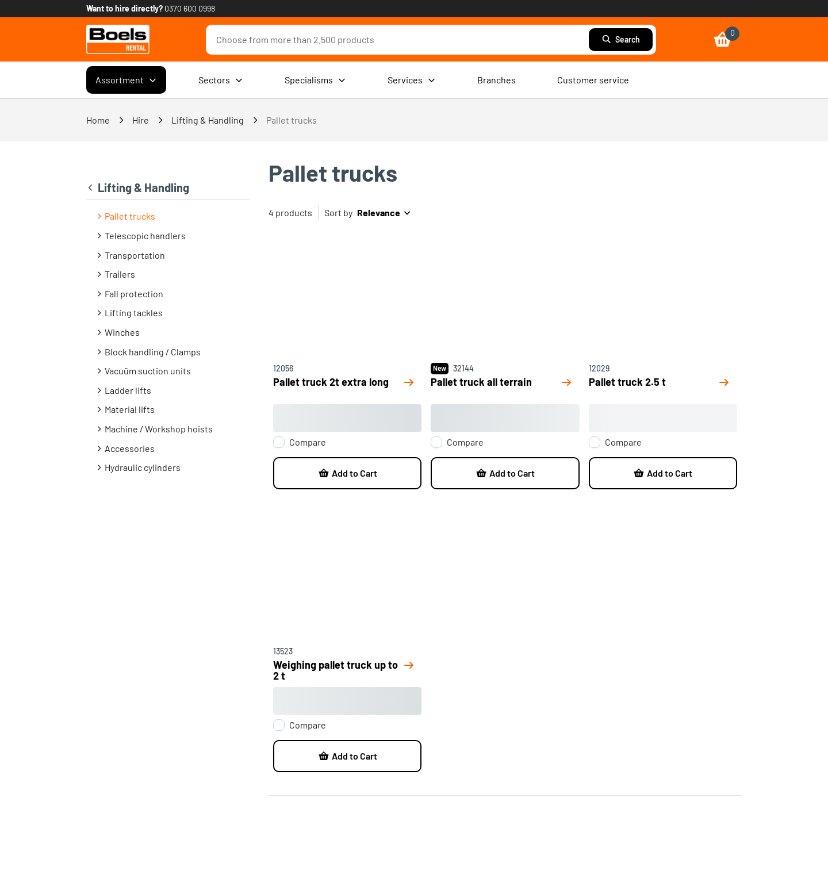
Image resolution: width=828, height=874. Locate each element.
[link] (118, 39)
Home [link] (98, 119)
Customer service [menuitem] (593, 79)
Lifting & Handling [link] (207, 119)
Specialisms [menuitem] (315, 79)
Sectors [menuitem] (220, 79)
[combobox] (400, 39)
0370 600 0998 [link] (189, 8)
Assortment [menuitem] (126, 79)
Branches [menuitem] (496, 79)
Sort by (338, 212)
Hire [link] (140, 119)
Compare (307, 442)
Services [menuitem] (412, 79)
